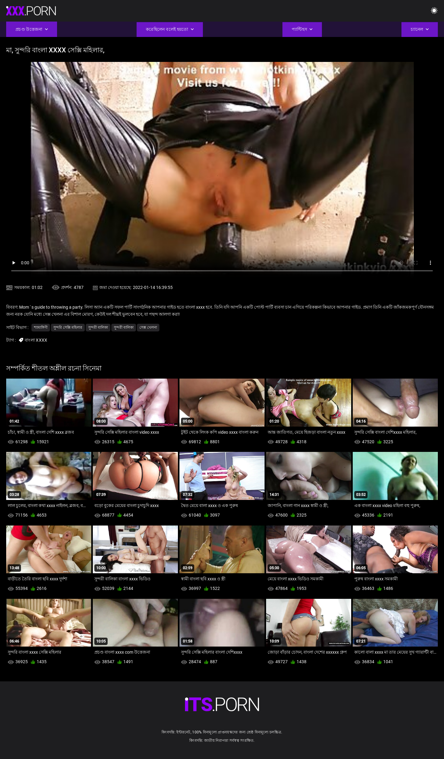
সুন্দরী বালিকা (98, 327)
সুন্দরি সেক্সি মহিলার (67, 327)
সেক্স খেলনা (148, 327)
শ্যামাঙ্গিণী (40, 327)
